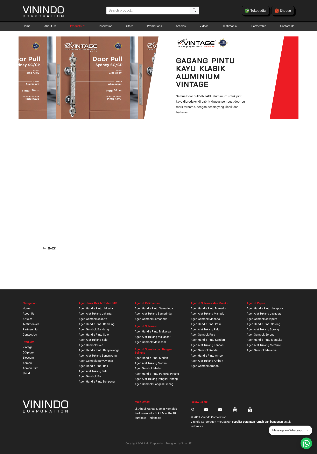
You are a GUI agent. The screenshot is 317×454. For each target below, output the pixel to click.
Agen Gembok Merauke (261, 350)
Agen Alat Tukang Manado (207, 313)
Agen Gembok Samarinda (151, 319)
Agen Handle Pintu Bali (93, 366)
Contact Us (287, 26)
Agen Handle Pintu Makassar (153, 331)
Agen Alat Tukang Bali (93, 371)
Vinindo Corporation (152, 443)
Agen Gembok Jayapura (262, 319)
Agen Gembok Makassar (150, 342)
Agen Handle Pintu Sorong (263, 324)
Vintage (28, 347)
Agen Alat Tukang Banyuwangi (98, 355)
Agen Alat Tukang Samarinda (153, 313)
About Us (50, 26)
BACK (51, 248)
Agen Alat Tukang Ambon (207, 361)
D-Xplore (28, 352)
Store (129, 26)
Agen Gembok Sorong (261, 334)
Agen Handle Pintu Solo (94, 334)
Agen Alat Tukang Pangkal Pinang (156, 379)
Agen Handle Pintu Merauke (264, 340)
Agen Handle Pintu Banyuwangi (99, 350)
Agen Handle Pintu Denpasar (97, 381)
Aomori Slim (30, 368)
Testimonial (230, 26)
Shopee (283, 10)
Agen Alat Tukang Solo (93, 340)
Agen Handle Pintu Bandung (96, 324)
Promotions (154, 26)
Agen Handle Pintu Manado (208, 308)
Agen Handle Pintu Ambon (207, 355)
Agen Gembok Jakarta (93, 319)
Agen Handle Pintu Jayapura (265, 308)
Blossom (28, 357)
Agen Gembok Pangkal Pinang (154, 384)
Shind (26, 373)
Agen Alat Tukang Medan (151, 363)
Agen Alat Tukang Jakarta (95, 313)
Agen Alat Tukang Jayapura (264, 313)
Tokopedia (255, 10)
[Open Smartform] (306, 443)
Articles (181, 26)
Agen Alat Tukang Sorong (263, 329)
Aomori (27, 363)
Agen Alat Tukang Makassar (152, 337)
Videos (204, 26)
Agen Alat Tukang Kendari (207, 345)
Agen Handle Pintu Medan (151, 358)
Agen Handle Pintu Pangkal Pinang (157, 374)
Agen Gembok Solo (91, 345)
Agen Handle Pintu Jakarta (96, 308)
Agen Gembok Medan (148, 368)
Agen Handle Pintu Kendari (208, 340)
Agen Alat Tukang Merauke (264, 345)
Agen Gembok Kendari (205, 350)
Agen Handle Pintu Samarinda (154, 308)
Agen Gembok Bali (90, 376)
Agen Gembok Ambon (205, 366)
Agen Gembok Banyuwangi (96, 361)
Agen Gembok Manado (205, 319)
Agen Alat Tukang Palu (205, 329)
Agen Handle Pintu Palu (206, 324)
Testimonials (31, 324)
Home (26, 26)
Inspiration (105, 26)
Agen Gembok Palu (203, 334)
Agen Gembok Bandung (94, 329)
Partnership (258, 26)
